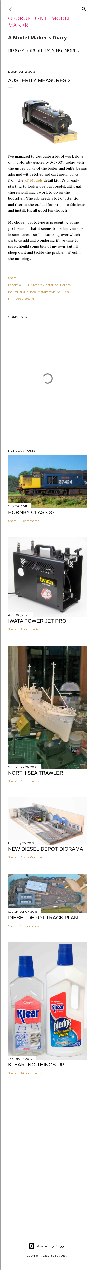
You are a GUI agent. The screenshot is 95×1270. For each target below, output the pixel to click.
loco (33, 292)
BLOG (13, 50)
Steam (29, 298)
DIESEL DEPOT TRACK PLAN (43, 917)
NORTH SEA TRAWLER (35, 773)
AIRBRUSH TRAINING (42, 50)
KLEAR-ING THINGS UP (36, 1065)
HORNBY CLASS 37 (31, 512)
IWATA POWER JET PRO (37, 621)
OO (68, 292)
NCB (60, 292)
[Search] (84, 8)
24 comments (30, 1073)
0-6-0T (24, 285)
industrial (15, 292)
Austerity (37, 285)
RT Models (33, 180)
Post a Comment (33, 857)
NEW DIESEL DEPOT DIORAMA (45, 849)
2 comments (29, 629)
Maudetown (46, 292)
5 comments (29, 926)
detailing (52, 285)
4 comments (29, 521)
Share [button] (12, 278)
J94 (26, 292)
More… (72, 50)
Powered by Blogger (48, 1246)
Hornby (65, 285)
